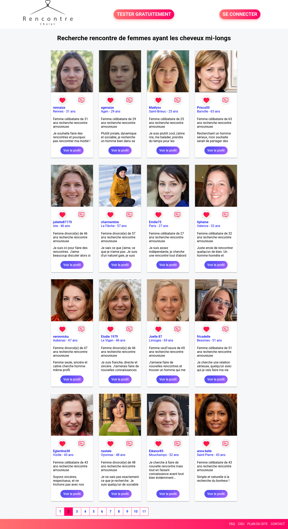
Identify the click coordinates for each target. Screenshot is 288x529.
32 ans (215, 226)
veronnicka (61, 336)
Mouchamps (158, 455)
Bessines (203, 340)
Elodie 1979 (109, 336)
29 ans (115, 111)
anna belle (204, 451)
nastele (106, 451)
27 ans (163, 226)
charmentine (110, 222)
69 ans (168, 340)
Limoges (155, 340)
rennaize (59, 107)
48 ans (120, 455)
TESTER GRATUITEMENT (144, 14)
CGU (241, 524)
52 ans (174, 455)
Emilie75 (155, 222)
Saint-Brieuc (157, 111)
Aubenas (59, 340)
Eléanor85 (156, 451)
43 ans (68, 455)
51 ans (217, 340)
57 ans (122, 226)
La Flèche (108, 226)
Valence (202, 226)
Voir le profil (72, 150)
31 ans (71, 111)
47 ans (73, 340)
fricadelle (203, 336)
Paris (152, 226)
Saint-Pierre (205, 455)
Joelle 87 (155, 336)
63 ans (215, 111)
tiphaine (202, 222)
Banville (202, 111)
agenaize (107, 107)
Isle (55, 226)
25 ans (173, 111)
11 (144, 511)
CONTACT (278, 524)
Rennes (58, 111)
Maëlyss (155, 107)
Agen (104, 111)
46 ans (65, 226)
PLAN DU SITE (257, 524)
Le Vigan (107, 340)
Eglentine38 (61, 451)
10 (135, 511)
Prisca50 (203, 107)
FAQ (232, 524)
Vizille (57, 455)
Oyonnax (107, 455)
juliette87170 (62, 222)
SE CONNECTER (240, 14)
